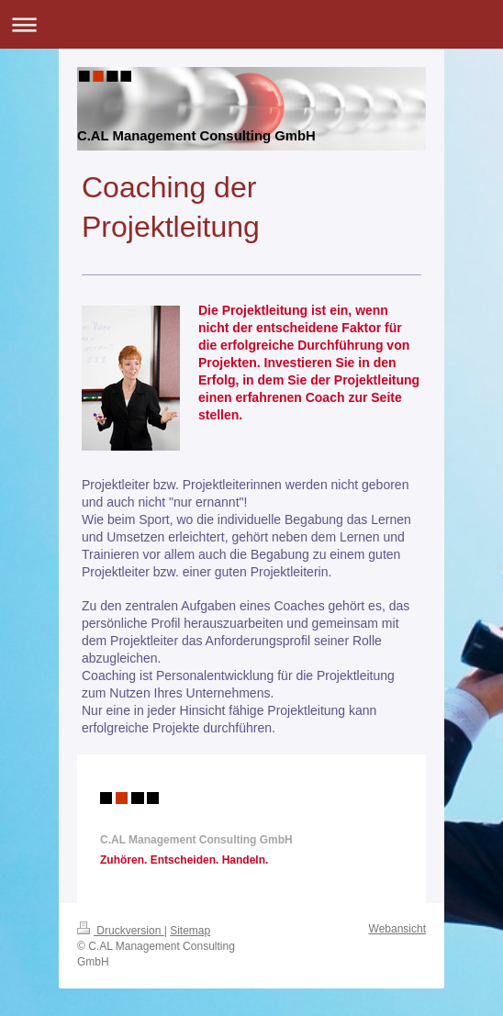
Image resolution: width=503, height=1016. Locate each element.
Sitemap (190, 930)
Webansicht (397, 928)
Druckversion (120, 930)
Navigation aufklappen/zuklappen (251, 24)
